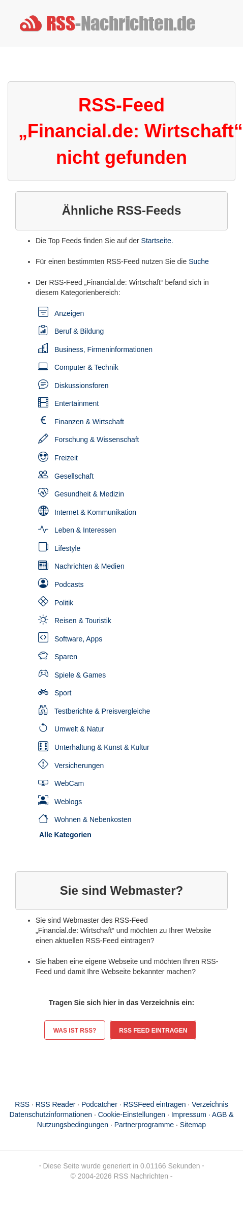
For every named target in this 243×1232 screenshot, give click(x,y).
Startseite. (157, 241)
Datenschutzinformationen (50, 1114)
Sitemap (193, 1125)
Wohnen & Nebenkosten (93, 819)
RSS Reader (56, 1104)
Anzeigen (69, 313)
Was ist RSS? (75, 1030)
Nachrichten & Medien (89, 566)
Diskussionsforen (81, 386)
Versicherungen (79, 765)
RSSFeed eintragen (155, 1104)
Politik (63, 603)
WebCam (69, 783)
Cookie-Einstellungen (131, 1114)
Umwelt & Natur (79, 729)
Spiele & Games (80, 675)
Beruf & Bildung (79, 331)
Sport (62, 693)
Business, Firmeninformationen (103, 349)
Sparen (65, 657)
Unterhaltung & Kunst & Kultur (101, 747)
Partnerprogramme (144, 1125)
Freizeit (66, 458)
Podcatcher (99, 1104)
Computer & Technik (86, 367)
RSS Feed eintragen (153, 1030)
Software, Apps (78, 639)
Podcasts (69, 584)
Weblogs (68, 802)
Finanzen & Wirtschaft (89, 422)
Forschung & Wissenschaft (96, 439)
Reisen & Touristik (82, 621)
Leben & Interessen (85, 530)
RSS (22, 1104)
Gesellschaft (74, 476)
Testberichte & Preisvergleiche (102, 711)
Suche (199, 261)
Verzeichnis (210, 1104)
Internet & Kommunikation (95, 512)
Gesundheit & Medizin (89, 494)
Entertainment (76, 403)
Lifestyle (67, 548)
